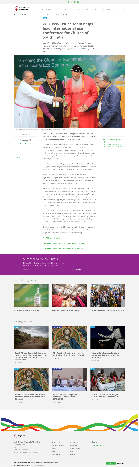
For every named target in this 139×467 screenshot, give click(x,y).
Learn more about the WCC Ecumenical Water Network (63, 249)
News (66, 10)
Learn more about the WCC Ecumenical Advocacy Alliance (64, 243)
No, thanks (120, 463)
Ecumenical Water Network (112, 144)
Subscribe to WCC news (24, 156)
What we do (80, 10)
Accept (111, 463)
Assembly (122, 10)
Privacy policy (26, 269)
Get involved (89, 10)
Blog (116, 10)
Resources (98, 10)
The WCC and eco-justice (51, 238)
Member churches (58, 10)
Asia (105, 133)
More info (47, 465)
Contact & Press (107, 10)
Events (72, 10)
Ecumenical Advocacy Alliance (113, 146)
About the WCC (46, 10)
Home (14, 14)
